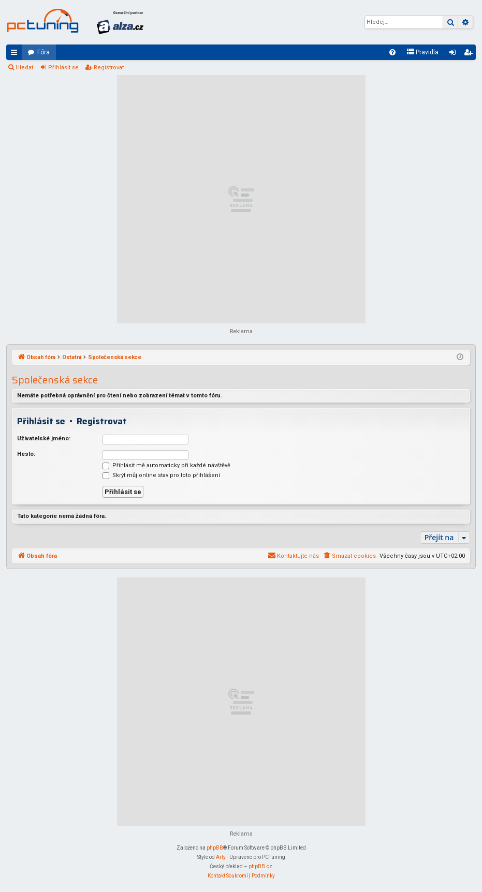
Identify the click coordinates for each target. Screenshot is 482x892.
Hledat (24, 67)
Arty (221, 857)
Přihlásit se (63, 67)
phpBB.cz (260, 866)
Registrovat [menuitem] (470, 54)
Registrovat (109, 67)
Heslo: (26, 454)
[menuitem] (392, 52)
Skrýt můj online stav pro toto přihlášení (161, 475)
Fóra (43, 52)
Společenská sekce (55, 380)
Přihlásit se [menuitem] (454, 54)
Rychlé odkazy (16, 54)
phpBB (215, 848)
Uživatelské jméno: (43, 438)
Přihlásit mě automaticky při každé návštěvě (166, 465)
